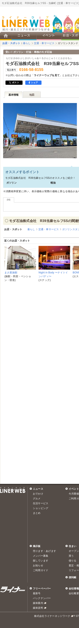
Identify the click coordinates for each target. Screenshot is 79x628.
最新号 (37, 593)
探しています (40, 560)
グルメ (37, 498)
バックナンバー (42, 598)
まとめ (37, 513)
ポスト (14, 82)
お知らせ (38, 565)
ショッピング (40, 508)
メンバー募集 (40, 555)
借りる (72, 560)
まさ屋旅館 (10, 272)
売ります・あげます (44, 551)
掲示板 (37, 546)
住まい (72, 546)
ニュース (38, 488)
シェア (33, 82)
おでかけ (38, 493)
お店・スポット (11, 43)
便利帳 (72, 577)
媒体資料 (38, 607)
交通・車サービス (44, 43)
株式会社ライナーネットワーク (52, 616)
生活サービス (40, 503)
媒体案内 (38, 603)
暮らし (27, 43)
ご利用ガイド (40, 570)
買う (71, 555)
